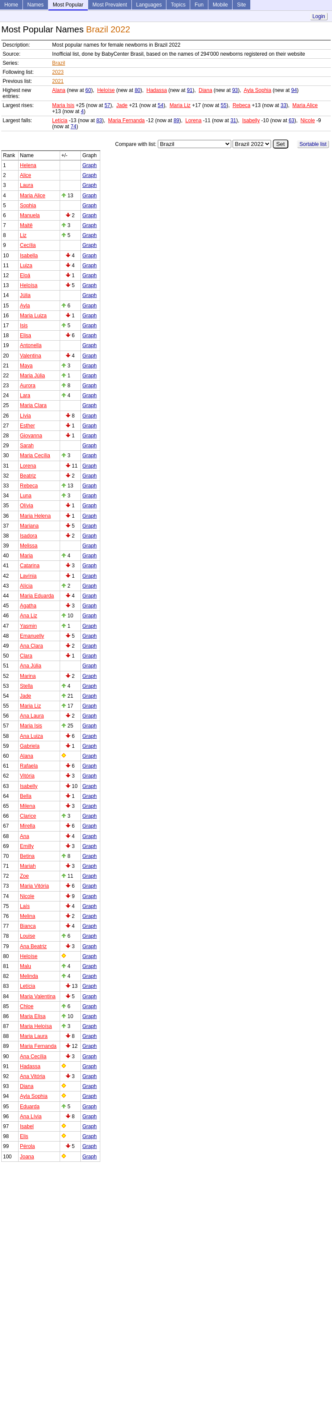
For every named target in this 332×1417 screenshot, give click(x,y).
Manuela (30, 215)
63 (291, 120)
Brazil (58, 63)
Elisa (25, 335)
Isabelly (251, 120)
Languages (149, 5)
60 (88, 90)
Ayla (25, 306)
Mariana (29, 526)
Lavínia (28, 576)
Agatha (28, 606)
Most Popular (68, 5)
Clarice (28, 816)
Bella (26, 796)
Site (241, 5)
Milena (27, 806)
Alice (25, 175)
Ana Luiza (31, 736)
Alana (59, 90)
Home (11, 5)
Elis (24, 1136)
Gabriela (29, 746)
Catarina (29, 566)
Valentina (30, 356)
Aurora (27, 386)
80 (137, 90)
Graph (89, 165)
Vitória (27, 776)
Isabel (27, 1126)
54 (160, 105)
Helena (28, 165)
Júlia (25, 295)
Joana (27, 1157)
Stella (26, 686)
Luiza (26, 266)
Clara (26, 656)
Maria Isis (63, 105)
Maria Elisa (32, 1016)
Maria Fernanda (126, 120)
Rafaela (29, 766)
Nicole (307, 120)
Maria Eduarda (37, 596)
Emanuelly (32, 636)
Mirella (27, 826)
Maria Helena (35, 516)
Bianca (28, 926)
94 (294, 90)
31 (233, 120)
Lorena (193, 120)
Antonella (31, 345)
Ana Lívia (31, 1116)
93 (235, 90)
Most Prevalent (110, 5)
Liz (23, 235)
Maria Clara (33, 405)
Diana (205, 90)
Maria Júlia (32, 376)
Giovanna (31, 436)
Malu (25, 966)
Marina (28, 676)
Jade (122, 105)
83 (99, 120)
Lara (25, 395)
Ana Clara (31, 646)
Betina (27, 856)
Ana (24, 836)
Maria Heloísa (36, 1026)
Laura (26, 185)
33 (283, 105)
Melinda (29, 976)
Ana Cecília (33, 1056)
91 (189, 90)
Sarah (27, 446)
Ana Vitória (32, 1076)
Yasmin (28, 626)
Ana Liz (28, 616)
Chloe (26, 1006)
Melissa (29, 546)
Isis (24, 326)
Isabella (29, 256)
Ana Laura (32, 716)
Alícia (26, 586)
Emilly (27, 846)
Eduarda (29, 1107)
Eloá (25, 275)
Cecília (28, 245)
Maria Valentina (38, 996)
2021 (58, 81)
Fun (199, 5)
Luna (26, 496)
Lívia (25, 416)
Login (319, 16)
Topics (178, 5)
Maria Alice (305, 105)
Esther (27, 426)
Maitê (26, 225)
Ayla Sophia (257, 90)
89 (176, 120)
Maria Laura (34, 1036)
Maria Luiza (33, 316)
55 (224, 105)
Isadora (28, 536)
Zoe (24, 876)
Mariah (28, 866)
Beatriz (28, 476)
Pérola (27, 1146)
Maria (26, 556)
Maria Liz (180, 105)
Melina (27, 916)
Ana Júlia (30, 666)
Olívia (26, 506)
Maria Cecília (35, 455)
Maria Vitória (34, 886)
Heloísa (29, 285)
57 (107, 105)
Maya (26, 366)
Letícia (59, 120)
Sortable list (313, 144)
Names (35, 5)
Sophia (28, 205)
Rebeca (241, 105)
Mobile (220, 5)
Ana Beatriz (33, 946)
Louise (27, 936)
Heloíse (106, 90)
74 (73, 126)
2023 (58, 72)
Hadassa (157, 90)
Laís (25, 906)
